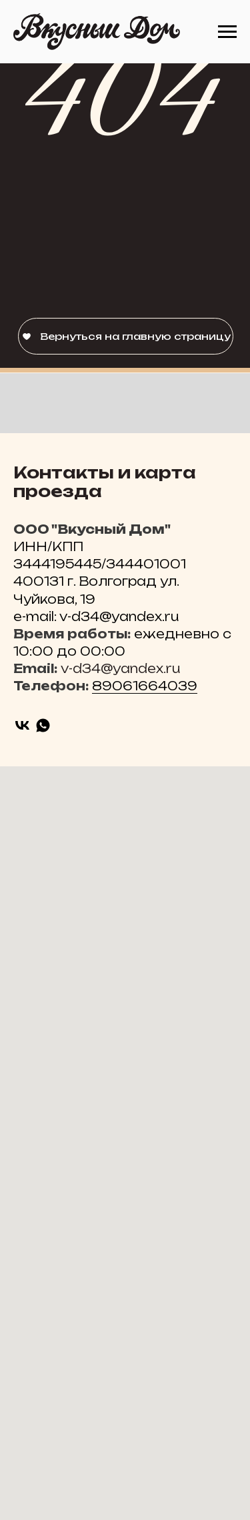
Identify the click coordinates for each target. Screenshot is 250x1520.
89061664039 (144, 685)
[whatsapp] (43, 725)
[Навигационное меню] (227, 32)
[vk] (22, 725)
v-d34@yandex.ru (120, 668)
